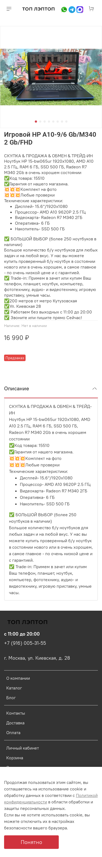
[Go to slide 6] (58, 121)
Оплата (13, 732)
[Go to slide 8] (66, 121)
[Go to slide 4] (49, 121)
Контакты (15, 713)
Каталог (14, 688)
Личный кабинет (22, 748)
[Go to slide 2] (40, 121)
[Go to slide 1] (36, 121)
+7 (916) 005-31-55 (25, 643)
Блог (11, 697)
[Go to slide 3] (45, 121)
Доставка (15, 722)
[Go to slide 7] (62, 121)
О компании (18, 678)
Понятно (31, 842)
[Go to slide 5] (53, 121)
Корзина (14, 757)
